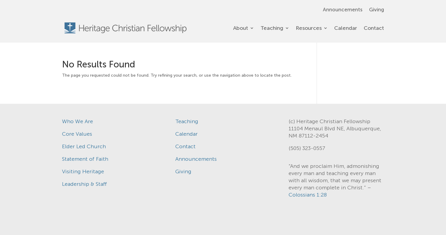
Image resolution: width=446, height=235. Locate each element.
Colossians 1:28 (308, 194)
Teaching (272, 28)
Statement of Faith (85, 159)
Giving (376, 10)
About (240, 28)
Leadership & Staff (84, 184)
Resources (309, 28)
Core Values (77, 134)
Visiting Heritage (83, 171)
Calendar (345, 28)
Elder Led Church (84, 146)
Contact (374, 28)
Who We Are (77, 121)
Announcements (343, 10)
